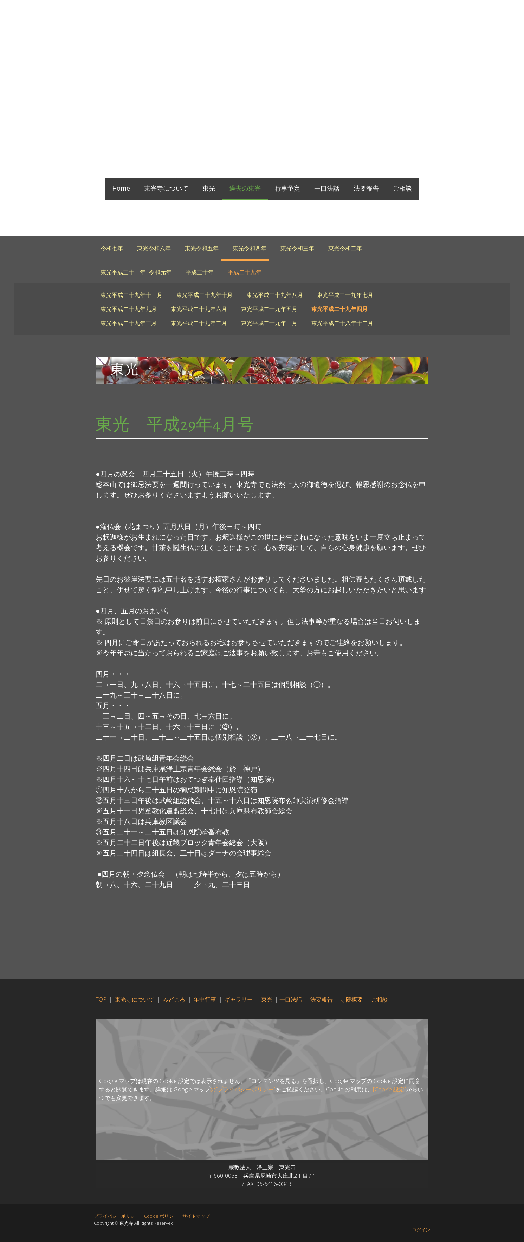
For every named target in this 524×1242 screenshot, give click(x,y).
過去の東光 (245, 188)
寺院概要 (351, 1000)
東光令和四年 (249, 248)
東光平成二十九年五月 (269, 309)
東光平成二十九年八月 (275, 295)
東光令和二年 (345, 248)
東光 (208, 188)
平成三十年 (200, 272)
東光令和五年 (202, 248)
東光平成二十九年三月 (129, 323)
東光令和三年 (297, 248)
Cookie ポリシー (160, 1216)
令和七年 (112, 248)
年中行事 (204, 1000)
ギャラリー (238, 1000)
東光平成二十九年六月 (199, 309)
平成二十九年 (244, 272)
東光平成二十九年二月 (199, 323)
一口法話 (326, 188)
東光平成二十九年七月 (345, 295)
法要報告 (366, 188)
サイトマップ (195, 1216)
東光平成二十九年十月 (204, 295)
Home (121, 188)
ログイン (422, 1230)
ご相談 (402, 188)
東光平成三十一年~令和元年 (136, 272)
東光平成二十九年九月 (129, 309)
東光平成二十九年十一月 (131, 295)
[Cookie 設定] (383, 1090)
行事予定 (287, 188)
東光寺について (166, 188)
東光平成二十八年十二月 (342, 323)
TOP (100, 1000)
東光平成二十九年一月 (269, 323)
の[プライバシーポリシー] (237, 1090)
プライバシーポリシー (116, 1216)
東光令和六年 (154, 248)
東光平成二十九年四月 (339, 309)
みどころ (173, 1000)
